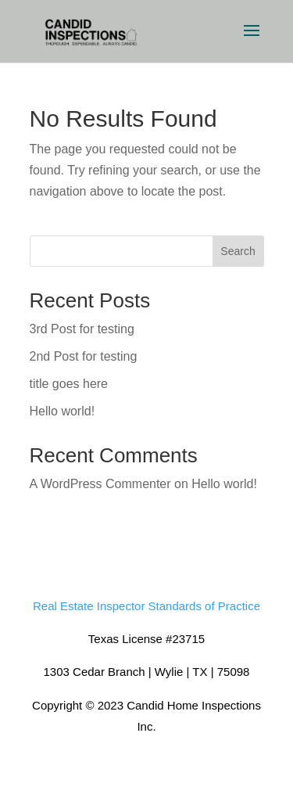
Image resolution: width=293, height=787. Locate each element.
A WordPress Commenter (100, 484)
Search (237, 251)
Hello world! (62, 411)
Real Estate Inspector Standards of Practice (146, 606)
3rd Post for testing (82, 329)
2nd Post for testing (84, 356)
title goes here (69, 383)
